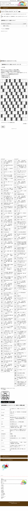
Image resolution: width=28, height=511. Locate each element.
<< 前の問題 (3, 67)
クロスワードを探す (3, 480)
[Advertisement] (14, 46)
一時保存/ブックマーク (5, 75)
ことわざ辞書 (3, 493)
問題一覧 (2, 479)
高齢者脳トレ (3, 497)
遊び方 (2, 498)
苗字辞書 (2, 492)
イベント (2, 484)
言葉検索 (2, 485)
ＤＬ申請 (2, 487)
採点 (3, 126)
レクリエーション (3, 496)
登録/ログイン (19, 0)
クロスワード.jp (6, 3)
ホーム (2, 478)
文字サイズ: (3, 74)
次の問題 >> (25, 123)
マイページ (26, 0)
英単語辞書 (2, 491)
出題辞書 (2, 490)
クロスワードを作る (3, 481)
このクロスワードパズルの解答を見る (8, 122)
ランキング (2, 486)
